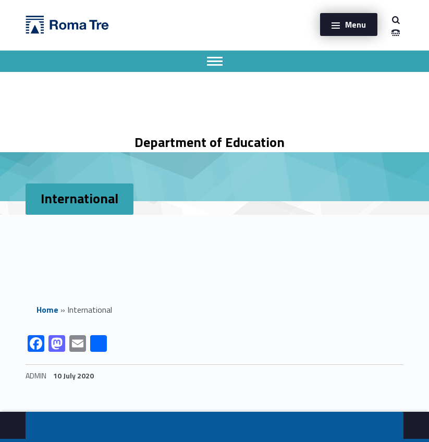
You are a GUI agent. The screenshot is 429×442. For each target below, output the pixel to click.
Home (47, 309)
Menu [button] (355, 24)
